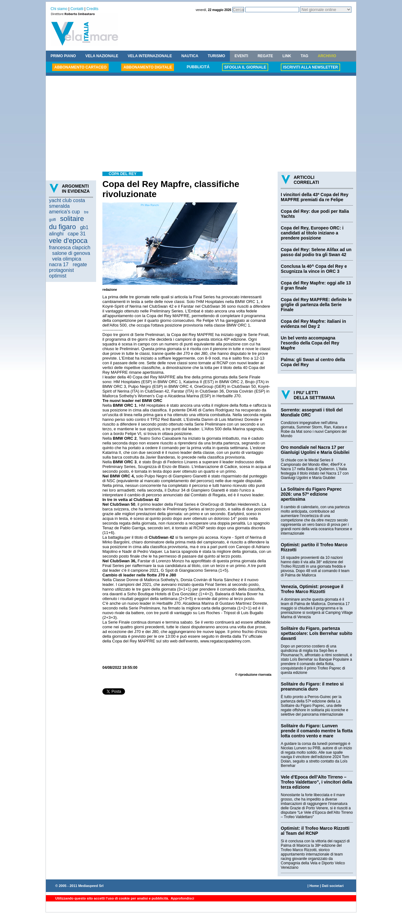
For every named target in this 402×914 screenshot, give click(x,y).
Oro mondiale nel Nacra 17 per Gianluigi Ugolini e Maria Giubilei (315, 450)
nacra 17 (58, 264)
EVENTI (241, 56)
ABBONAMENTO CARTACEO (80, 67)
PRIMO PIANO (63, 56)
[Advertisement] (201, 124)
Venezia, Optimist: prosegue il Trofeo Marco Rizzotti (312, 589)
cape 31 (77, 233)
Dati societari (333, 886)
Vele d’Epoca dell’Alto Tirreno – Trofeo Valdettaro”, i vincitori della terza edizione (316, 782)
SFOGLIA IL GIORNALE (245, 67)
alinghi (56, 233)
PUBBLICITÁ (198, 67)
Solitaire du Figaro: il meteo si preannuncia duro (312, 686)
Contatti (76, 9)
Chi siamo (59, 9)
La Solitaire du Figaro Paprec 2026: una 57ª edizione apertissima (311, 494)
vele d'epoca (68, 241)
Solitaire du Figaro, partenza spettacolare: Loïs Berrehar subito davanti (316, 633)
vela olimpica (66, 259)
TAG (304, 56)
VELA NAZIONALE (101, 56)
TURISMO (216, 56)
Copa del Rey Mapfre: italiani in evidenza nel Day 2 (313, 324)
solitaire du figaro (66, 223)
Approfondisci (182, 898)
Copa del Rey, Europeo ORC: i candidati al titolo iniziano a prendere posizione (312, 232)
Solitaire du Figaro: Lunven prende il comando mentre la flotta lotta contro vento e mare (317, 730)
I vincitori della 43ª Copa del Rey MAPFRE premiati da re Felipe (314, 197)
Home (314, 886)
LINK (286, 56)
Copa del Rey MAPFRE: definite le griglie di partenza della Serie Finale (316, 304)
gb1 (84, 227)
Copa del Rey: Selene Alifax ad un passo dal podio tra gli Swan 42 (316, 252)
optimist (57, 275)
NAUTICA (189, 56)
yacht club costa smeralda (67, 203)
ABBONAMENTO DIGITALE (147, 67)
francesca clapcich (69, 247)
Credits (92, 9)
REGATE (265, 56)
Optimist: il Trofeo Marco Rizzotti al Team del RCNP (315, 831)
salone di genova (71, 253)
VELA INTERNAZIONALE (150, 56)
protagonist (61, 270)
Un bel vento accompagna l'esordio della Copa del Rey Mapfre (310, 342)
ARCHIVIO (327, 56)
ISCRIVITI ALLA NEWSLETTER (310, 67)
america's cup (64, 211)
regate (80, 264)
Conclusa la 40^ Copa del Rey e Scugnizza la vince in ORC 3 (314, 269)
